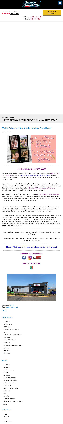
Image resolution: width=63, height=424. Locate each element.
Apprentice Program (10, 378)
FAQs (5, 332)
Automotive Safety (9, 399)
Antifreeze (7, 375)
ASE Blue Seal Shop (10, 383)
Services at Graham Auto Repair (13, 345)
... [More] (4, 404)
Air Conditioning (9, 370)
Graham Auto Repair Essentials (13, 335)
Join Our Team (8, 337)
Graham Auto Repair (12, 307)
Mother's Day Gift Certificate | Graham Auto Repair (30, 120)
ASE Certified (8, 385)
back (4, 310)
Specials (12, 305)
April (7, 417)
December (9, 422)
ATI (5, 393)
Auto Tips (7, 396)
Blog (12, 117)
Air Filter (6, 372)
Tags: (4, 360)
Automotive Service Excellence (13, 401)
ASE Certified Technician (11, 388)
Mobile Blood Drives (10, 340)
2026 (5, 414)
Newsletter (7, 353)
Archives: (6, 410)
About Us (7, 322)
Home (5, 117)
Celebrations (7, 327)
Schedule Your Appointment (52, 12)
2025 (5, 419)
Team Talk (7, 350)
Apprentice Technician (10, 380)
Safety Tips (7, 342)
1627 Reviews (14, 13)
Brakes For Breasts (9, 324)
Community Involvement (11, 329)
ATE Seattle (7, 391)
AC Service (7, 367)
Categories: (8, 317)
